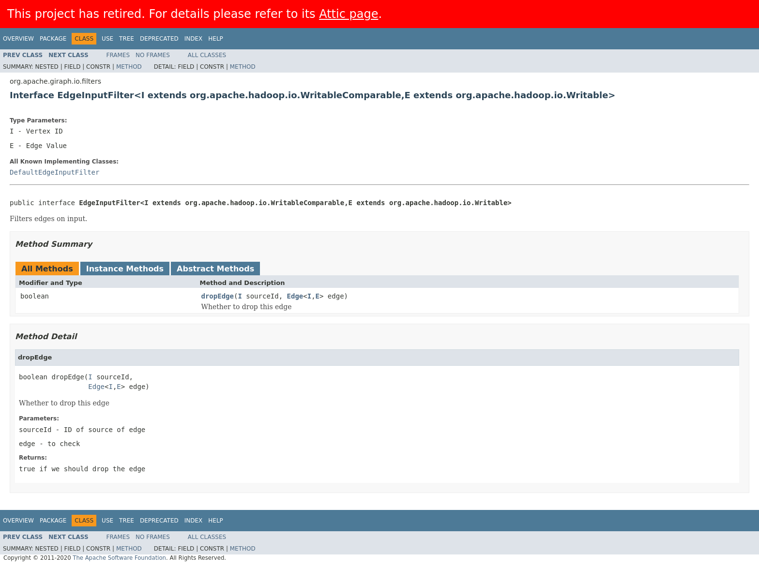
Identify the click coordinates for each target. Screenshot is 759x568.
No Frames (153, 55)
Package (53, 38)
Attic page (348, 14)
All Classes (207, 55)
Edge (295, 296)
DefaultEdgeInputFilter (54, 172)
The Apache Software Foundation (119, 557)
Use (107, 38)
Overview (18, 38)
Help (215, 38)
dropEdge (217, 296)
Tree (126, 38)
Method (129, 66)
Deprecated (159, 38)
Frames (118, 55)
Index (193, 38)
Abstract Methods (215, 268)
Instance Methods (125, 268)
